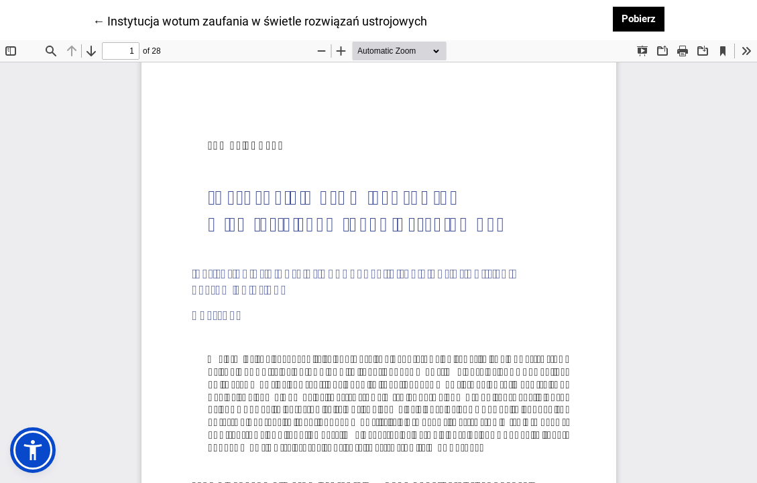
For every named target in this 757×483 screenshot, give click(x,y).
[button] (32, 450)
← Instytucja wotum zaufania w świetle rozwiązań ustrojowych (260, 20)
